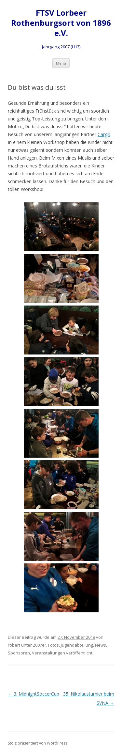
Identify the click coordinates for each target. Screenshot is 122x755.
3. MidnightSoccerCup (33, 694)
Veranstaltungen (48, 653)
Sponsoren (19, 653)
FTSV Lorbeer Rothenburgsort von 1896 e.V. (61, 23)
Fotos (53, 645)
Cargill (104, 134)
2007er (39, 645)
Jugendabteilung (77, 645)
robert (14, 645)
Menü (61, 63)
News (100, 645)
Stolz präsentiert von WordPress (37, 743)
